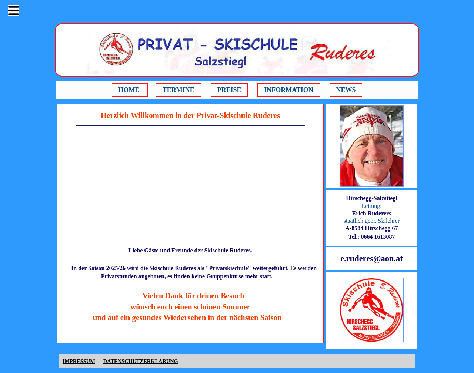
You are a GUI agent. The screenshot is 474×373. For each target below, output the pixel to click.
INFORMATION (288, 90)
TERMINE (178, 90)
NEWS (346, 90)
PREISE (229, 90)
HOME (129, 90)
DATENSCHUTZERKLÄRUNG (140, 361)
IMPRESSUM (79, 361)
